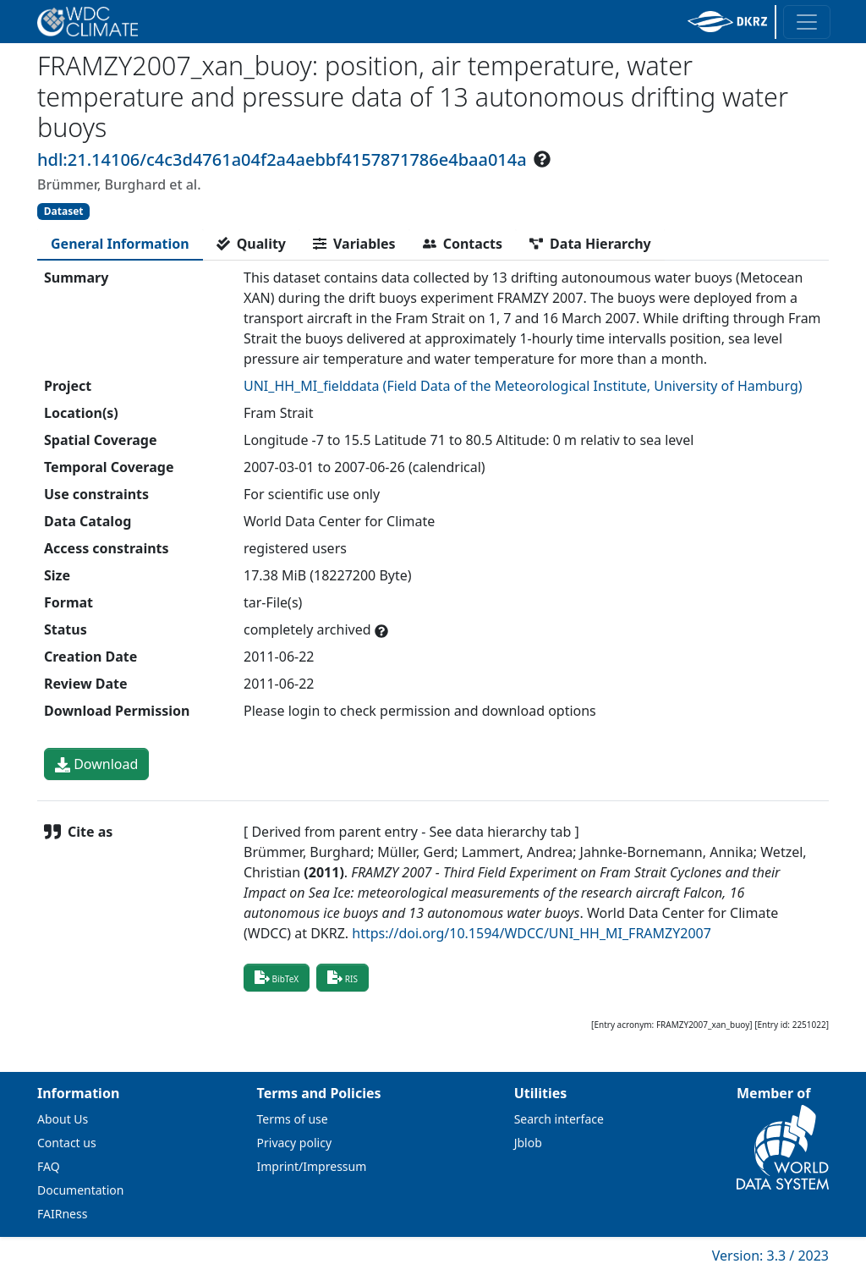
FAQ (48, 1166)
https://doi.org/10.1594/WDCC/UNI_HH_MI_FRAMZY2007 (531, 933)
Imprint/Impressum (312, 1166)
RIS (342, 977)
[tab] (120, 244)
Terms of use (292, 1119)
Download (96, 764)
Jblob (528, 1143)
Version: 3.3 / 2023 (770, 1255)
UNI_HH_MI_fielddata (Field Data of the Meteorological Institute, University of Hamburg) (523, 385)
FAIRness (62, 1214)
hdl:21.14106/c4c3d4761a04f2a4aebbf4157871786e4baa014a (282, 159)
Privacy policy (294, 1143)
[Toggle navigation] (806, 22)
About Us (62, 1119)
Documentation (80, 1190)
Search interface (559, 1119)
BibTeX (277, 977)
